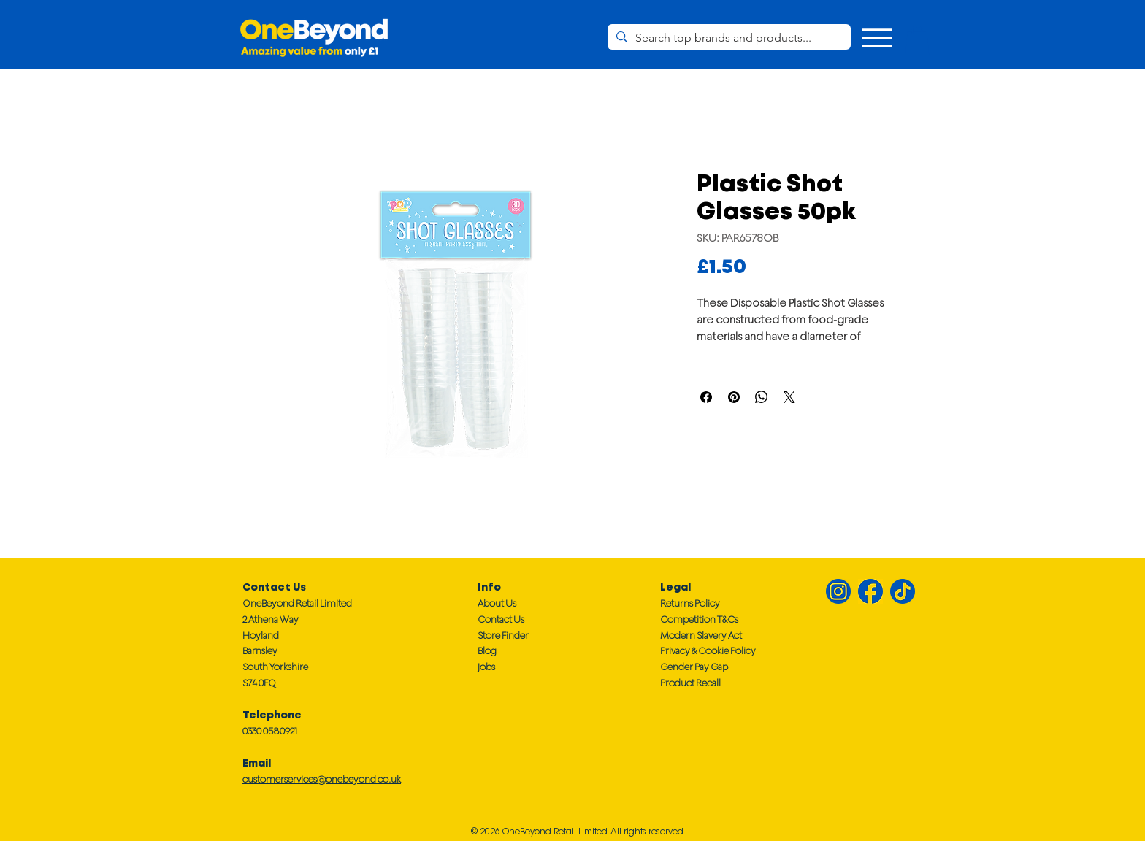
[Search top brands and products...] (727, 38)
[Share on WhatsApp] (761, 397)
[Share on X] (789, 397)
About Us (497, 603)
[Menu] (876, 38)
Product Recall (690, 682)
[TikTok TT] (902, 591)
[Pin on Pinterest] (734, 397)
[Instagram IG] (838, 591)
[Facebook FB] (870, 591)
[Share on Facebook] (706, 397)
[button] (917, 40)
